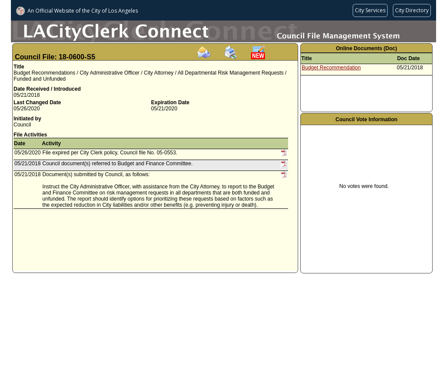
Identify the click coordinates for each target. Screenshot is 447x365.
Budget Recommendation (331, 68)
